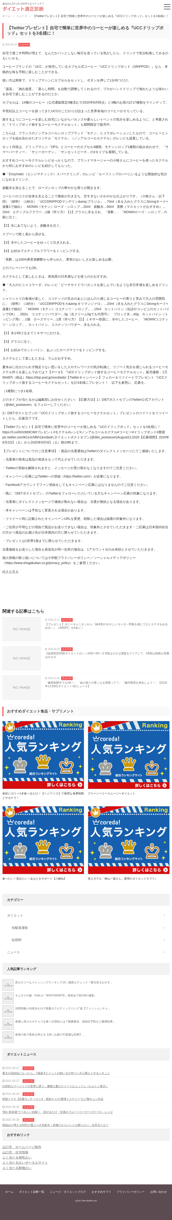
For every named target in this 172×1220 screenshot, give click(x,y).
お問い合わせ (158, 1191)
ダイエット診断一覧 (31, 1191)
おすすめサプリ (101, 1191)
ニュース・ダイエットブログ (68, 1191)
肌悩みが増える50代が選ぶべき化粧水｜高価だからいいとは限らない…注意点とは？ (55, 1125)
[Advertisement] (86, 592)
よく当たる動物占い (17, 1168)
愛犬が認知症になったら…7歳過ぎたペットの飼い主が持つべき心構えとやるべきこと (56, 1073)
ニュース (24, 44)
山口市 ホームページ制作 (21, 1147)
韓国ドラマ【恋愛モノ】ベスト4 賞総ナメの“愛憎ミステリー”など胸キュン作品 (52, 1099)
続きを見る (10, 571)
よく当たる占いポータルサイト (25, 1162)
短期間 (16, 940)
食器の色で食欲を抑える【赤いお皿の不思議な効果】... (49, 1034)
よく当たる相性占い (17, 1157)
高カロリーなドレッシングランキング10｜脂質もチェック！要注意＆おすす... (63, 982)
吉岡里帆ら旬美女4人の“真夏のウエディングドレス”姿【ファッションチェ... (62, 1008)
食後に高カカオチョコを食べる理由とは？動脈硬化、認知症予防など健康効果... (65, 1021)
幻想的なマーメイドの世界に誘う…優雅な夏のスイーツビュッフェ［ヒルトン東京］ (55, 1086)
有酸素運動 (20, 928)
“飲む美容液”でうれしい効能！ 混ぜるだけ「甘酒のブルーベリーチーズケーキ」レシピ (57, 1112)
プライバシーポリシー (131, 1191)
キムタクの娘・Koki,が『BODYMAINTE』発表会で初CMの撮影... (56, 995)
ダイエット (15, 915)
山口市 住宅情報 (15, 1152)
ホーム (9, 1191)
